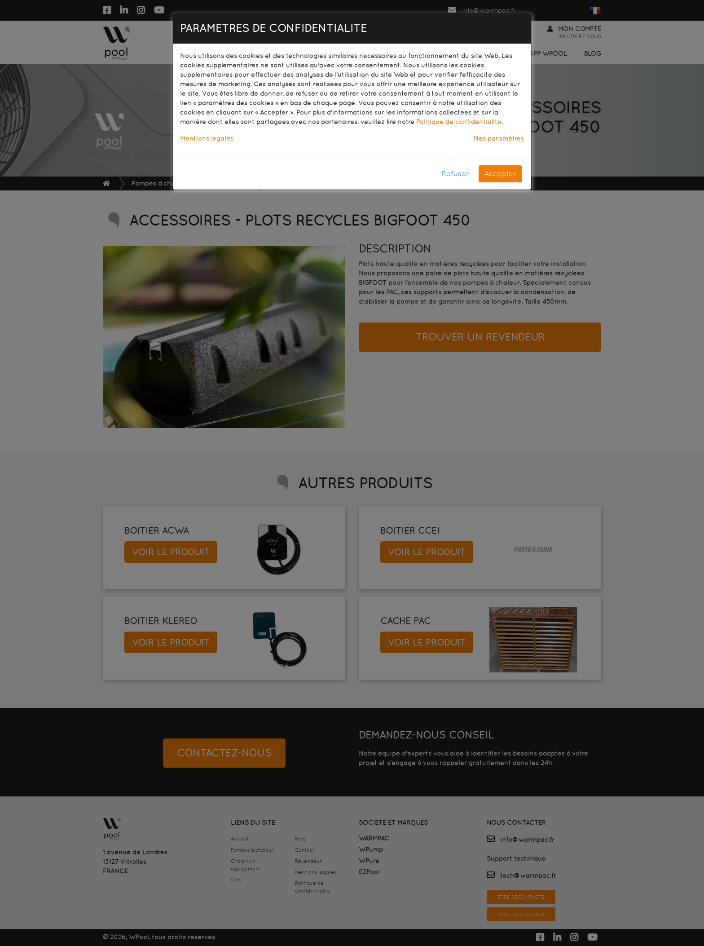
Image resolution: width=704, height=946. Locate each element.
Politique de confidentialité (459, 121)
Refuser (455, 173)
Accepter (500, 173)
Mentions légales (206, 138)
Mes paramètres (498, 138)
